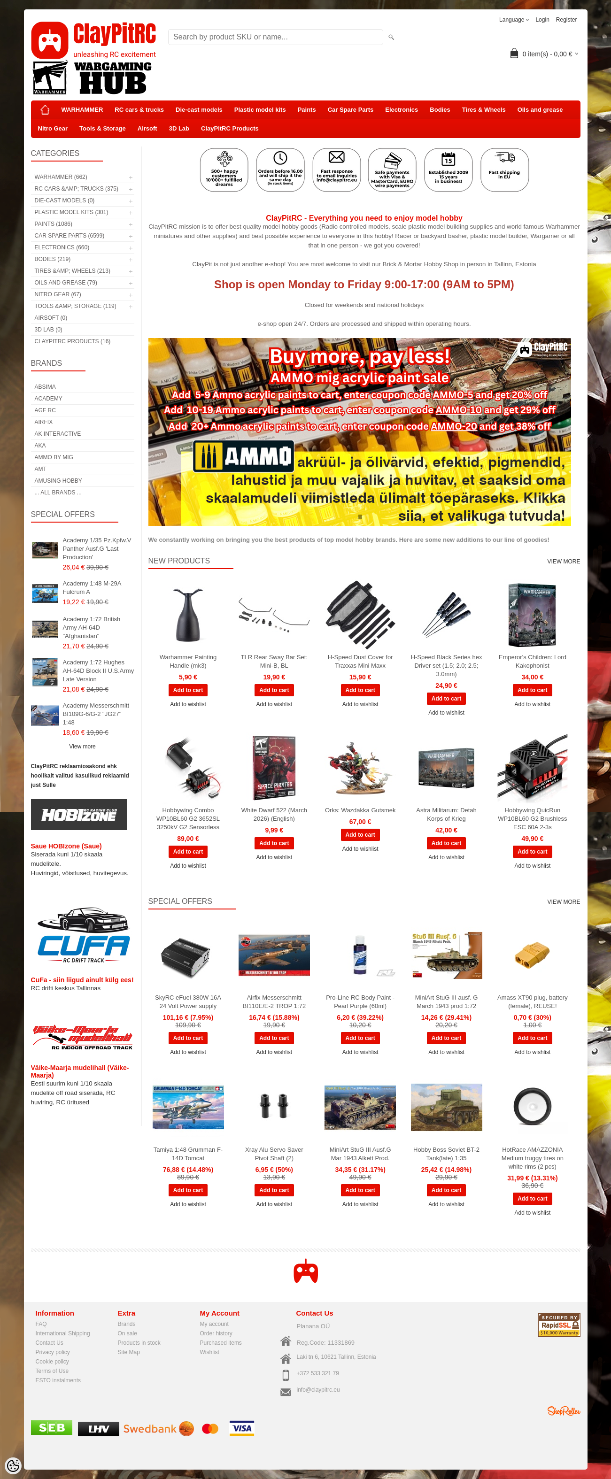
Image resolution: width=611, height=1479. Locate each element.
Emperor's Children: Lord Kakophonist (532, 661)
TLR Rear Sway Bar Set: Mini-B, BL (274, 661)
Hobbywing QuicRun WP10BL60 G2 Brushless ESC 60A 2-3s (532, 819)
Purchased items (221, 1343)
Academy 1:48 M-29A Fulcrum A (92, 587)
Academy (48, 398)
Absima (45, 387)
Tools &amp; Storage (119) (75, 306)
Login (542, 19)
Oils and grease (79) (66, 282)
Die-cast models (199, 109)
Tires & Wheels (484, 109)
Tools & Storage (102, 128)
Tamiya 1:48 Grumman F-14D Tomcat (188, 1154)
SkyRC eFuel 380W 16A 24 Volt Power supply (188, 1001)
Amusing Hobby (58, 481)
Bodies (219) (53, 259)
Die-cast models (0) (65, 200)
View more (82, 746)
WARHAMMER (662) (61, 177)
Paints (307, 109)
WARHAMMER (82, 109)
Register (566, 19)
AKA (40, 445)
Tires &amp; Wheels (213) (72, 271)
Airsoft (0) (51, 318)
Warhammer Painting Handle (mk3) (188, 661)
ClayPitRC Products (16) (73, 341)
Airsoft (147, 128)
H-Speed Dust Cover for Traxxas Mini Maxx (360, 661)
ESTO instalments (58, 1380)
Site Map (129, 1352)
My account (214, 1324)
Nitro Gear (53, 128)
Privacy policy (53, 1352)
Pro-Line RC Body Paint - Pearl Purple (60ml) (360, 1001)
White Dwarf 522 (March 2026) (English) (274, 814)
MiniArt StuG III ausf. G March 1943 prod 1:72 (446, 1001)
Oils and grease (540, 109)
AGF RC (45, 410)
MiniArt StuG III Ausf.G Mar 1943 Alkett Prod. (360, 1154)
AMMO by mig (54, 457)
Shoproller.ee (564, 1411)
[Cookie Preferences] (13, 1465)
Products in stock (139, 1343)
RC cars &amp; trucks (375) (76, 188)
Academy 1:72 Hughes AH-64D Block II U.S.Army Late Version (98, 671)
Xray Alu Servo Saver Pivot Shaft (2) (274, 1154)
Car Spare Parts (351, 109)
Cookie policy (52, 1361)
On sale (127, 1333)
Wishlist (209, 1352)
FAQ (41, 1324)
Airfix (44, 422)
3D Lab (179, 128)
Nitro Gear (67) (58, 294)
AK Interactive (58, 434)
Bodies (440, 109)
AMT (40, 469)
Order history (216, 1333)
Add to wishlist (188, 704)
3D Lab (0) (48, 329)
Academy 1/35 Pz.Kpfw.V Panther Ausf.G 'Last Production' (97, 549)
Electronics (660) (62, 247)
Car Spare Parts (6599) (70, 235)
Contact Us (49, 1343)
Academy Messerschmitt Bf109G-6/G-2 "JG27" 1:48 (96, 714)
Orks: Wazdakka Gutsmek (360, 810)
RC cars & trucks (139, 109)
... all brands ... (58, 492)
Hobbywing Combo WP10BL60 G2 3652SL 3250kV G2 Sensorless (188, 819)
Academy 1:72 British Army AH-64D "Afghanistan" (92, 627)
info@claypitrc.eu (318, 1390)
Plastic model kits (260, 109)
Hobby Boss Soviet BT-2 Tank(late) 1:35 (446, 1154)
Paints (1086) (53, 224)
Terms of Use (52, 1371)
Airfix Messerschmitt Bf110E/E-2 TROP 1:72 (274, 1001)
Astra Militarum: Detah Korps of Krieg (446, 814)
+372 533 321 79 (318, 1373)
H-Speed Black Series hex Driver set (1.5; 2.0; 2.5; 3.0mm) (446, 666)
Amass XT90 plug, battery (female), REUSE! (532, 1001)
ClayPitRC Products (230, 128)
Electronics (401, 109)
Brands (127, 1324)
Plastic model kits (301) (71, 212)
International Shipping (63, 1333)
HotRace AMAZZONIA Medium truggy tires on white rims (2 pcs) (533, 1158)
